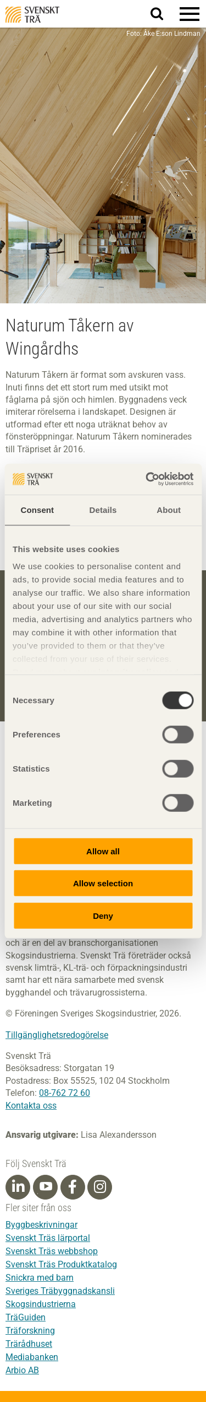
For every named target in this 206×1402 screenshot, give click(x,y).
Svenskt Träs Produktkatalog (61, 1264)
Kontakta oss (31, 1105)
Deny (103, 915)
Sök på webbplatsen (163, 14)
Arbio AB (22, 1370)
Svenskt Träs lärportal (47, 1238)
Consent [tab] (37, 509)
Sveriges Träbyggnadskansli (60, 1291)
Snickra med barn (39, 1277)
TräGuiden (25, 1317)
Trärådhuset (28, 1344)
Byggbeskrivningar (41, 1224)
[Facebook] (72, 1187)
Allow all (103, 850)
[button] (189, 14)
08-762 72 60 (64, 1093)
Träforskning (30, 1330)
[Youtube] (45, 1187)
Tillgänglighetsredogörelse (56, 1035)
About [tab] (169, 509)
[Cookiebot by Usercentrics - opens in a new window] (146, 479)
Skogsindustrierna (40, 1304)
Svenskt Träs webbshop (51, 1251)
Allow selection (103, 883)
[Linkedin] (18, 1187)
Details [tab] (103, 509)
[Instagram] (100, 1187)
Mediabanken (31, 1357)
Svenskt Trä (32, 15)
